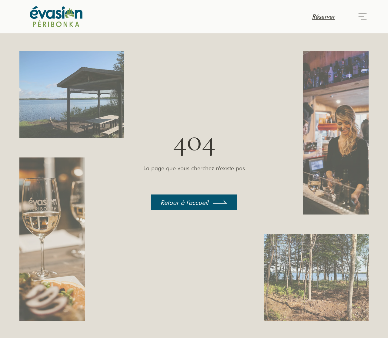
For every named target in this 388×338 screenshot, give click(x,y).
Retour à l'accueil (184, 202)
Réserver (323, 16)
